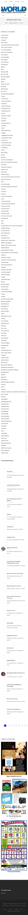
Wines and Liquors (14, 448)
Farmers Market (14, 184)
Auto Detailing (14, 57)
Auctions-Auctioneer (14, 52)
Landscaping (14, 289)
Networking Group (14, 316)
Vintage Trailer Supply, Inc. (14, 709)
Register (17, 1)
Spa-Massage (14, 416)
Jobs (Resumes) (14, 279)
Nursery (14, 318)
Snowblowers (14, 411)
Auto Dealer (14, 55)
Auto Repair (14, 59)
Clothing (14, 125)
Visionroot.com (11, 610)
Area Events (14, 42)
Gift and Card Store (14, 216)
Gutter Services (14, 230)
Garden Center (14, 213)
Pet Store (14, 335)
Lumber (14, 296)
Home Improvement (14, 265)
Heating (14, 255)
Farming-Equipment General (14, 186)
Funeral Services (14, 206)
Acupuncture (14, 35)
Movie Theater (14, 311)
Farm (14, 182)
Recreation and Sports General (14, 370)
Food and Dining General (14, 204)
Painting (14, 326)
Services (14, 397)
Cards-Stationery (14, 101)
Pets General (14, 338)
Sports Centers (14, 419)
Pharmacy (14, 340)
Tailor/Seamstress (14, 421)
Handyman (14, 235)
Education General (14, 167)
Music (14, 313)
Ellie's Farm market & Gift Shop (15, 573)
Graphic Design (14, 228)
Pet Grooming (14, 331)
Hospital (14, 267)
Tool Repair (14, 433)
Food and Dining (14, 201)
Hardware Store (14, 238)
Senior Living (14, 394)
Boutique (14, 86)
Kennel (14, 282)
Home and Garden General (14, 260)
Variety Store (14, 440)
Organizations (14, 323)
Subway (9, 514)
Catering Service (14, 111)
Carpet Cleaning (14, 106)
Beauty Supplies (14, 77)
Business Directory (13, 23)
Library (14, 294)
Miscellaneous (14, 304)
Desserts (14, 157)
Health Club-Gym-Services (14, 245)
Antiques (14, 40)
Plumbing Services (14, 350)
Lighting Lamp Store (12, 635)
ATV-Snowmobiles (14, 50)
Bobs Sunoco (10, 648)
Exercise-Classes (14, 179)
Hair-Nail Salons (14, 233)
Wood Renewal (14, 450)
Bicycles (14, 79)
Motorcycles (14, 309)
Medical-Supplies (14, 301)
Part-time (14, 328)
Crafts (14, 150)
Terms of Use (5, 905)
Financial (14, 191)
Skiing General (14, 406)
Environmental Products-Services (14, 177)
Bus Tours (14, 91)
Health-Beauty (14, 248)
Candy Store (14, 99)
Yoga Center (14, 453)
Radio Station (14, 360)
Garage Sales (14, 211)
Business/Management (14, 94)
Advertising (14, 38)
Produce (14, 355)
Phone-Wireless (14, 343)
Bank (14, 69)
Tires (14, 431)
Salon (14, 387)
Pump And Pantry (14, 872)
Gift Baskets (14, 218)
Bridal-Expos (14, 89)
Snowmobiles (14, 414)
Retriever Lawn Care (12, 698)
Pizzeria (14, 348)
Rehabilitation (14, 372)
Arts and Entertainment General (14, 45)
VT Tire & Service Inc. (14, 816)
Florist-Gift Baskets (14, 196)
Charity (14, 113)
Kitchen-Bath (14, 287)
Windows (14, 445)
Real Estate (14, 362)
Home (5, 1)
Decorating (14, 152)
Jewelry (14, 277)
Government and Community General (14, 226)
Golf (14, 223)
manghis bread (11, 537)
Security (18, 905)
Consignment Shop (14, 138)
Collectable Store (14, 130)
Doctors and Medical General (14, 162)
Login (22, 1)
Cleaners (14, 121)
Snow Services (14, 409)
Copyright (23, 905)
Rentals (14, 375)
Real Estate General (14, 365)
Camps (14, 96)
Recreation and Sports (14, 367)
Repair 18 (14, 377)
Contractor (14, 140)
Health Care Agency (14, 243)
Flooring (14, 194)
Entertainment (14, 174)
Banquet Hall (14, 72)
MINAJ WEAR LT (11, 660)
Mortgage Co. (14, 306)
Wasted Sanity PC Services (14, 586)
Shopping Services (14, 401)
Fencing (14, 189)
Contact (11, 1)
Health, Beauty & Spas (14, 250)
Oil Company (14, 321)
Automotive (14, 64)
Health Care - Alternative (14, 240)
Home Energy (14, 262)
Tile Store (14, 428)
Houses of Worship (14, 270)
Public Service (14, 357)
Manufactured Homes (14, 299)
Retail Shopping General (14, 382)
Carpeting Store (14, 108)
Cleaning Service (14, 123)
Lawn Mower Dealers (14, 292)
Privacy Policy (12, 905)
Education (14, 165)
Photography (14, 345)
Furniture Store (14, 208)
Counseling (14, 147)
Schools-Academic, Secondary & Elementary (14, 392)
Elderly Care (14, 169)
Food (14, 199)
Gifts (14, 221)
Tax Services (14, 423)
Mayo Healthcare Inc (14, 776)
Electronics (14, 172)
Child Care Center (14, 116)
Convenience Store (14, 143)
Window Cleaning (14, 443)
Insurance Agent (14, 272)
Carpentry (14, 103)
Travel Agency (14, 436)
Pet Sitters (14, 333)
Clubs (14, 128)
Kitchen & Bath (14, 284)
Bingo (14, 81)
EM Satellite (10, 623)
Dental (14, 155)
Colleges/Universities (14, 135)
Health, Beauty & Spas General (14, 252)
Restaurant (14, 379)
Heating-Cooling (14, 257)
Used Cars (14, 438)
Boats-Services (14, 84)
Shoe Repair (14, 399)
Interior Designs (14, 274)
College (14, 133)
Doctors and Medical (14, 160)
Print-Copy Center (14, 353)
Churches (14, 118)
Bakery (14, 67)
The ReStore (10, 526)
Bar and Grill (14, 74)
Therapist (14, 426)
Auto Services (14, 62)
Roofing (14, 384)
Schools (14, 389)
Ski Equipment (14, 404)
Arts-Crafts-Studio (14, 47)
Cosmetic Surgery (14, 145)
